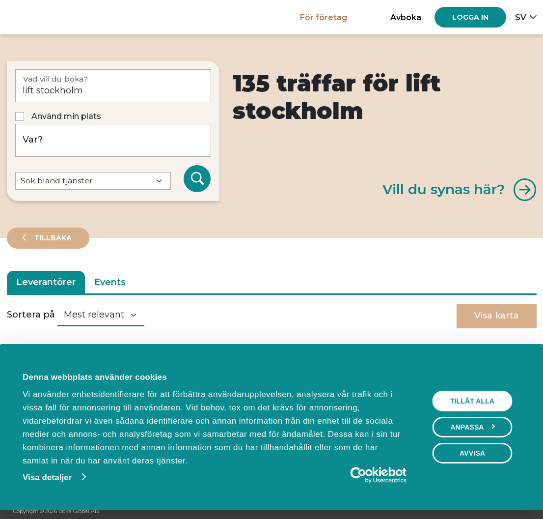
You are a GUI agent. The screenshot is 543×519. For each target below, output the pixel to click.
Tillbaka (52, 237)
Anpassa (473, 427)
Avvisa (473, 453)
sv (520, 17)
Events (110, 282)
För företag (323, 17)
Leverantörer (46, 282)
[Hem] (41, 17)
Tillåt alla (473, 401)
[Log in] (470, 17)
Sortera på (31, 314)
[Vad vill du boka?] (113, 86)
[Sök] (197, 179)
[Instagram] (506, 512)
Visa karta (496, 315)
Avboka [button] (405, 17)
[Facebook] (487, 512)
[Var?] (113, 140)
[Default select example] (93, 181)
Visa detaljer (46, 477)
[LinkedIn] (525, 512)
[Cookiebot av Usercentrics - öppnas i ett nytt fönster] (364, 475)
